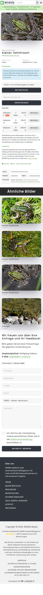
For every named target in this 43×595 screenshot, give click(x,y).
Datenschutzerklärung (21, 439)
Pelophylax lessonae (33, 182)
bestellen (34, 113)
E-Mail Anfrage (32, 158)
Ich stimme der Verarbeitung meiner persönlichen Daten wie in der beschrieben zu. (23, 438)
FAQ (13, 164)
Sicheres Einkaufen (24, 164)
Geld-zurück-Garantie (16, 501)
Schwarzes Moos (34, 176)
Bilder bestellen (13, 486)
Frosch (13, 182)
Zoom (37, 15)
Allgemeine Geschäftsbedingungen (22, 570)
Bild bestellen (21, 90)
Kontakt (5, 164)
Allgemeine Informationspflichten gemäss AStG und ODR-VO (22, 574)
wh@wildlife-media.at (19, 356)
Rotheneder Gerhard (12, 56)
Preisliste (5, 156)
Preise (8, 482)
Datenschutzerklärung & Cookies (22, 563)
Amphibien (14, 176)
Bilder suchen (12, 493)
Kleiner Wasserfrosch (31, 180)
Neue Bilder (10, 489)
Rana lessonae (8, 50)
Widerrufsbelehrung (22, 567)
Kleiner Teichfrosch (15, 53)
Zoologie (6, 326)
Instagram (10, 508)
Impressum (22, 560)
